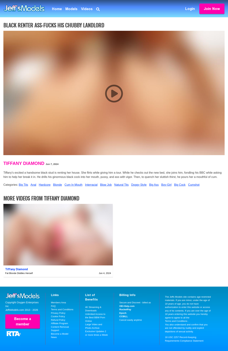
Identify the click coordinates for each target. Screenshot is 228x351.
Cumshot (194, 184)
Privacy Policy (58, 313)
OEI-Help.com (126, 306)
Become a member (22, 321)
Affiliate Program (59, 323)
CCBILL (123, 316)
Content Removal (60, 327)
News (54, 337)
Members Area (58, 302)
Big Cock (180, 184)
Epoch (122, 313)
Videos (87, 9)
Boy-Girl (166, 184)
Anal (33, 184)
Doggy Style (139, 184)
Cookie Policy (58, 316)
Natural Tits (121, 184)
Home (57, 9)
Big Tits (23, 184)
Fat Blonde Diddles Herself (19, 273)
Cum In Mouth (73, 184)
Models (71, 9)
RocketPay (125, 309)
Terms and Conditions (62, 309)
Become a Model (59, 333)
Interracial (91, 184)
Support (55, 330)
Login (190, 9)
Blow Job (106, 184)
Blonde (57, 184)
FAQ (53, 306)
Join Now (212, 9)
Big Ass (154, 184)
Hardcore (45, 184)
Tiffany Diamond (23, 163)
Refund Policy (58, 320)
